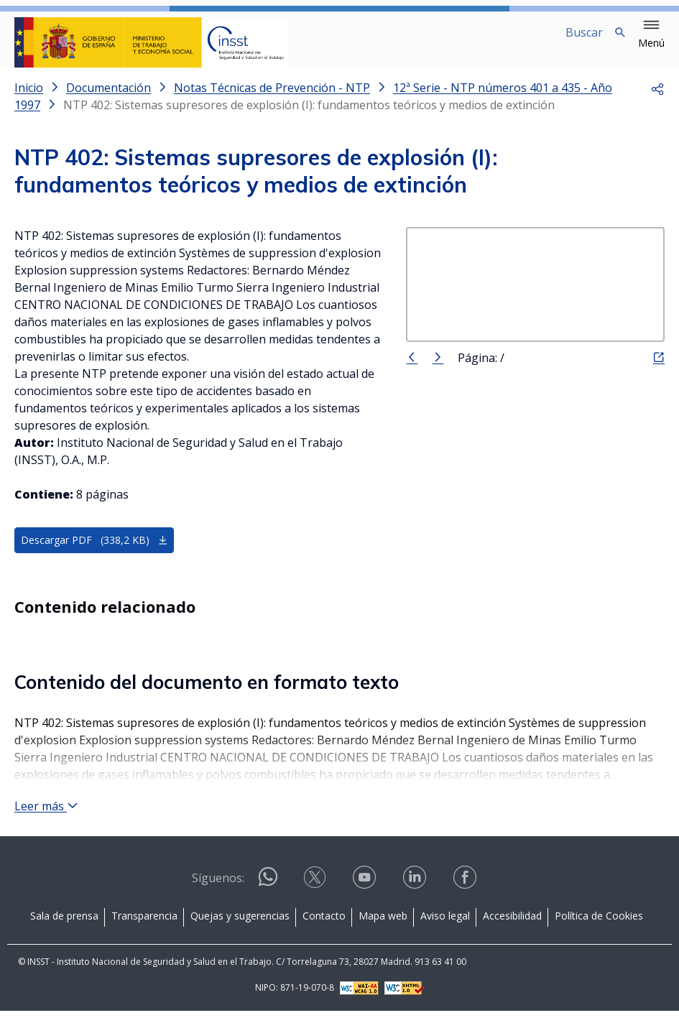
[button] (651, 34)
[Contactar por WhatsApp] (268, 895)
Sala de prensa (64, 928)
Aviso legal (445, 928)
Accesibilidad (512, 928)
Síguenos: (218, 890)
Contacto (324, 928)
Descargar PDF (94, 551)
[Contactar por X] (316, 894)
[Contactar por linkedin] (416, 894)
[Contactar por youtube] (366, 894)
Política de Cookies (599, 928)
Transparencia (144, 928)
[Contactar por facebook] (466, 894)
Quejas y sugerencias (240, 928)
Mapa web (383, 928)
